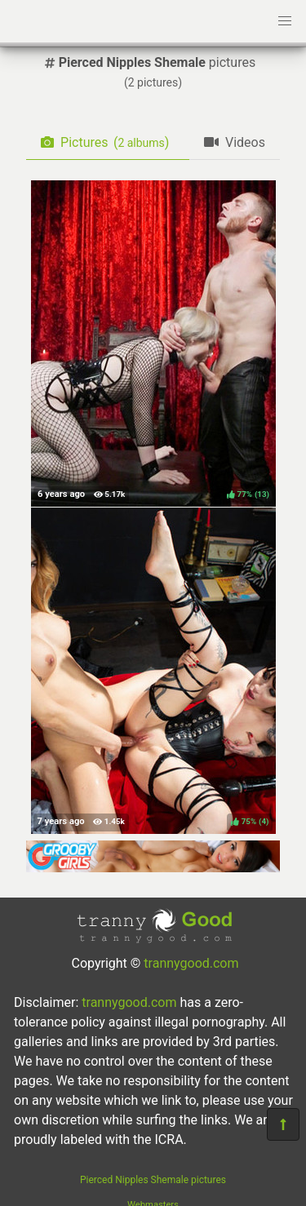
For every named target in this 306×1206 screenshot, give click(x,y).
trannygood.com (191, 963)
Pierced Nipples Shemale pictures (153, 1180)
